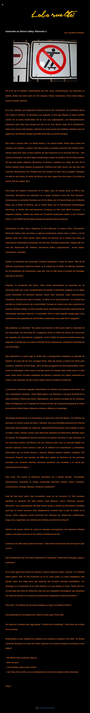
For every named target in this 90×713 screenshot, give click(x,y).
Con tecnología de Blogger (45, 708)
